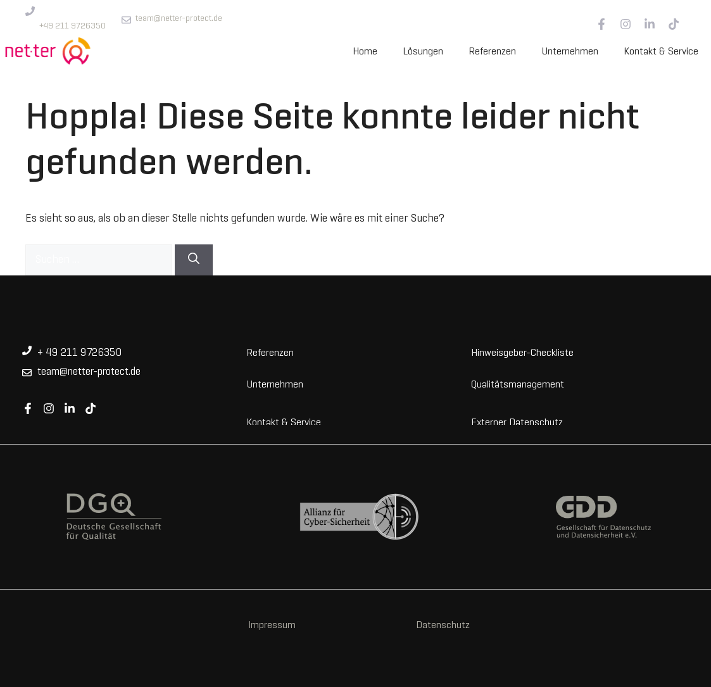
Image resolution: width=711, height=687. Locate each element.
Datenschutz (443, 625)
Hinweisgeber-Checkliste (522, 352)
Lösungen (423, 51)
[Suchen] (194, 259)
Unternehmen (569, 51)
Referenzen (492, 51)
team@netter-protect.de (178, 19)
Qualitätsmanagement (517, 384)
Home (365, 51)
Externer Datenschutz (517, 422)
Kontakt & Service (661, 51)
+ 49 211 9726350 (79, 353)
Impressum (272, 625)
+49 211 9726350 (72, 26)
